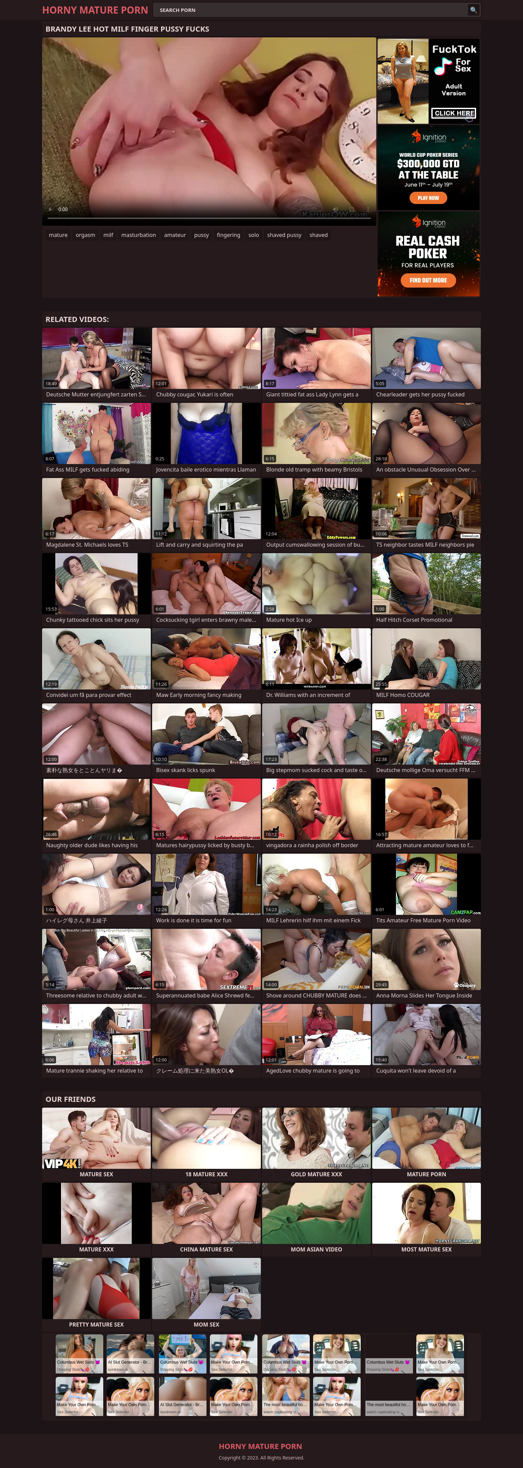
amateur (175, 235)
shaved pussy (284, 235)
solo (254, 235)
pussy (201, 235)
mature (58, 235)
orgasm (85, 235)
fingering (228, 235)
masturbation (138, 235)
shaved (319, 235)
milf (108, 235)
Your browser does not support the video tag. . (209, 131)
